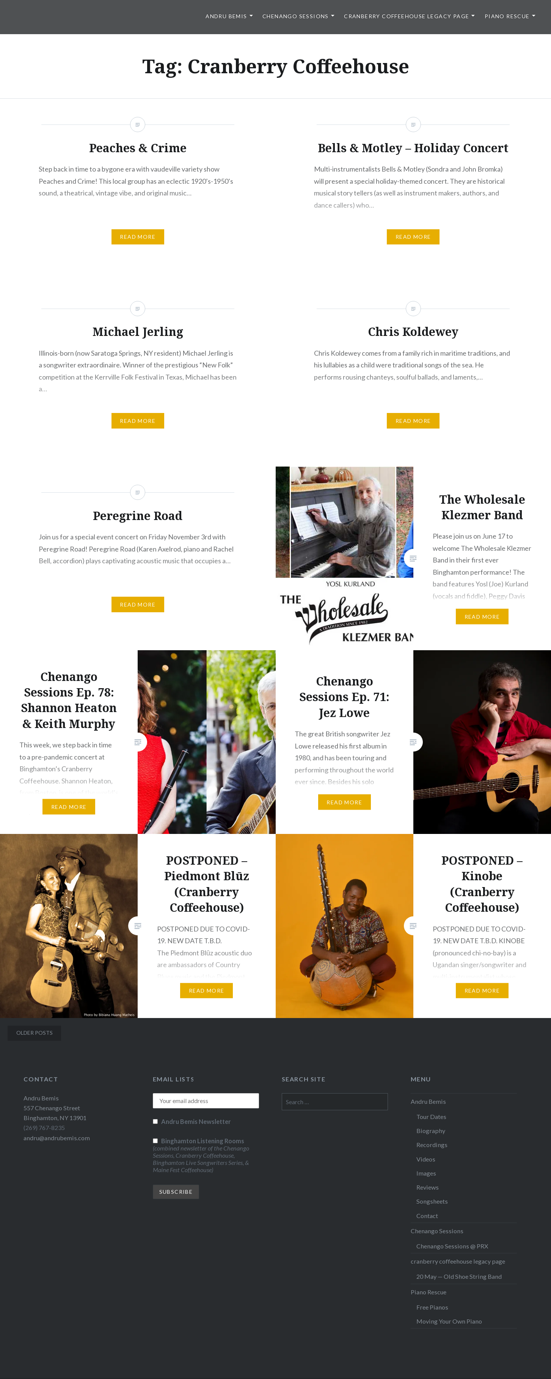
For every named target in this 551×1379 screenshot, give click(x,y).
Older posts (34, 1032)
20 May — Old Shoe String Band (459, 1276)
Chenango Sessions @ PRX (452, 1246)
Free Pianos (432, 1307)
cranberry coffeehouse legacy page (406, 16)
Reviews (427, 1187)
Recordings (431, 1144)
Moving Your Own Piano (449, 1321)
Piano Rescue (507, 16)
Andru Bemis (226, 16)
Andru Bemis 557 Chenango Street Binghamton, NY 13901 (55, 1107)
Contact (427, 1215)
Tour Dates (431, 1116)
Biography (430, 1130)
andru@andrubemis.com (57, 1137)
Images (426, 1173)
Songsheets (432, 1201)
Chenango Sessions (295, 16)
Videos (425, 1159)
